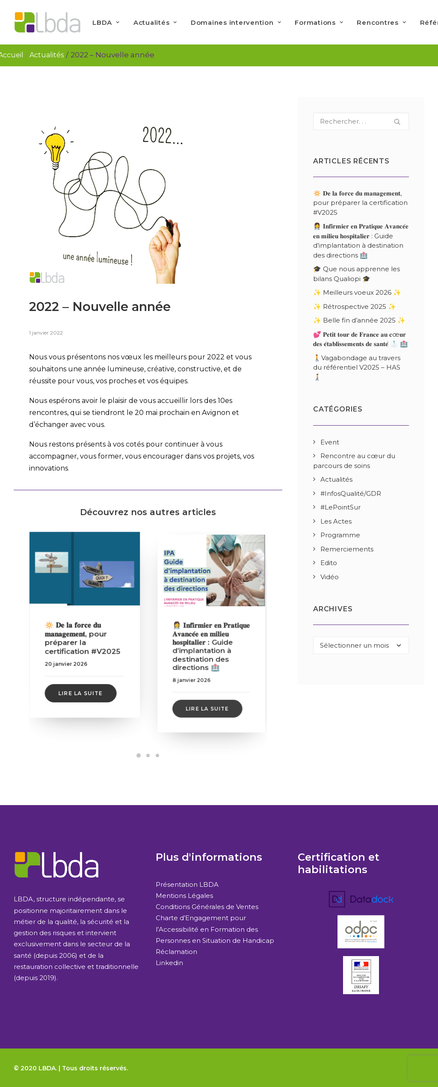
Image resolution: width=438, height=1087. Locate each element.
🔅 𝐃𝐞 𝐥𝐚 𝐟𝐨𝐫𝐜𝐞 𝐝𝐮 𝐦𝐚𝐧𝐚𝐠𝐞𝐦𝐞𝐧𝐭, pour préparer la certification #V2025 (84, 635)
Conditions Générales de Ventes (207, 907)
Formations (319, 22)
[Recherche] (361, 121)
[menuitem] (106, 22)
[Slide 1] (138, 755)
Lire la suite (81, 679)
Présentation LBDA (187, 884)
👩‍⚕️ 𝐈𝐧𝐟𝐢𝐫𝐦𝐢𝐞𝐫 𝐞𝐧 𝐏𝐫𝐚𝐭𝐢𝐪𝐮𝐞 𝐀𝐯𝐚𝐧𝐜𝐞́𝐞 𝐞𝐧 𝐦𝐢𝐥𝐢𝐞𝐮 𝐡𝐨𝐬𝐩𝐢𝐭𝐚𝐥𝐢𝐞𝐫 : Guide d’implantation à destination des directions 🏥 (211, 642)
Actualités (155, 22)
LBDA (106, 22)
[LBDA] (47, 22)
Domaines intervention (236, 22)
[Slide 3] (157, 755)
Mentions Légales (184, 896)
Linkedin (169, 963)
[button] (85, 580)
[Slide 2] (148, 755)
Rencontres (381, 22)
